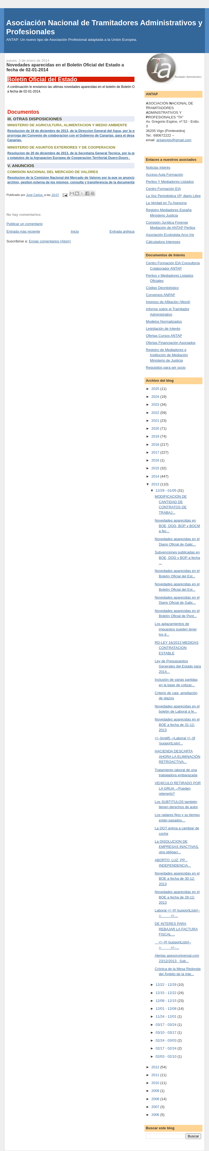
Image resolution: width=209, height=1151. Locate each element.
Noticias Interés (158, 167)
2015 (155, 468)
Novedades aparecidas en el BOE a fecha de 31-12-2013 (177, 724)
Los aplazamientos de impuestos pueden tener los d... (176, 629)
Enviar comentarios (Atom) (50, 241)
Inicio (75, 231)
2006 (155, 1115)
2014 (155, 476)
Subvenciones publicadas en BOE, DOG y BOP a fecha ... (177, 557)
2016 (155, 460)
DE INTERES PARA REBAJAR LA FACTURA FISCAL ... (176, 929)
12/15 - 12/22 (166, 993)
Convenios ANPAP (160, 295)
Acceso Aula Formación (164, 175)
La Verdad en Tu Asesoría (166, 203)
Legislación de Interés (163, 329)
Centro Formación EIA (163, 189)
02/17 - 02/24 (166, 1048)
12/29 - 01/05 (166, 490)
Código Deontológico (162, 288)
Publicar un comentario (25, 224)
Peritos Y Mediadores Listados (170, 182)
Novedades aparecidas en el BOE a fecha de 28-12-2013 (177, 897)
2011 (155, 1075)
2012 (155, 1067)
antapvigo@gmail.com (173, 140)
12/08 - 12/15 (166, 1001)
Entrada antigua (121, 231)
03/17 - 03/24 (166, 1025)
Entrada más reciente (23, 231)
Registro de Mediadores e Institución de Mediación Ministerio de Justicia (167, 355)
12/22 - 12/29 (166, 985)
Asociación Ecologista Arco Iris (170, 235)
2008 (155, 1099)
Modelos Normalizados (164, 321)
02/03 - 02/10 (166, 1056)
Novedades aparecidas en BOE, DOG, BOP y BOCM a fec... (177, 525)
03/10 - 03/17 (166, 1032)
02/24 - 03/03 (166, 1040)
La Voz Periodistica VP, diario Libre (173, 196)
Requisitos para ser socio (166, 367)
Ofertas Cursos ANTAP (164, 336)
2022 (155, 413)
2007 (155, 1107)
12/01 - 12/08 (166, 1009)
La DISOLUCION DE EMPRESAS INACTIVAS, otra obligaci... (177, 846)
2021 (155, 420)
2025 (155, 389)
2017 (155, 452)
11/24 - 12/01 (166, 1016)
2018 (155, 444)
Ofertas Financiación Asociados (170, 343)
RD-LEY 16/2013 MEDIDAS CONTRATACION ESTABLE (177, 648)
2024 (155, 397)
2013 (155, 484)
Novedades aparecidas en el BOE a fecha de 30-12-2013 (177, 878)
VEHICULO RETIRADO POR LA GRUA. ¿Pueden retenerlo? (178, 788)
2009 (155, 1091)
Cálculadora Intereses (163, 242)
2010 (155, 1083)
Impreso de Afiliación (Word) (168, 302)
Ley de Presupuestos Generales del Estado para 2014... (178, 666)
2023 (155, 404)
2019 (155, 436)
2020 (155, 428)
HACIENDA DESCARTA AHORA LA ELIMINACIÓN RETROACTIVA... (177, 756)
